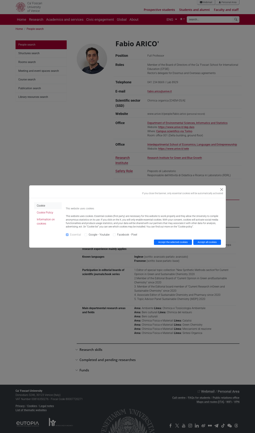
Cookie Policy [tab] (45, 212)
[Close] (221, 189)
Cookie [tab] (41, 205)
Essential (75, 234)
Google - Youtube (99, 234)
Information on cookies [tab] (46, 221)
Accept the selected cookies (173, 242)
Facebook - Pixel (127, 234)
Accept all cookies (207, 242)
